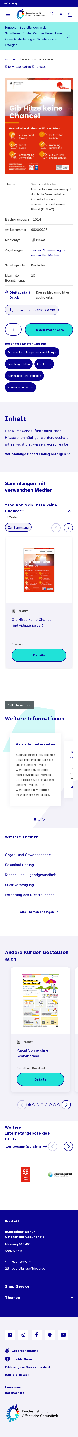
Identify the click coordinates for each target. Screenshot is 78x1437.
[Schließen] (68, 36)
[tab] (35, 819)
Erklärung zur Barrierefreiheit (27, 1366)
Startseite (11, 59)
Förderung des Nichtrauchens (29, 895)
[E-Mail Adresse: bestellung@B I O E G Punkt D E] (39, 1268)
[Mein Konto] (61, 14)
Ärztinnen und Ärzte (20, 387)
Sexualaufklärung (19, 865)
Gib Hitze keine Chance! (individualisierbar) (32, 622)
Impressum (13, 1387)
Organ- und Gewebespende (28, 855)
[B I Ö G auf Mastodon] (50, 1335)
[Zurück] (22, 1104)
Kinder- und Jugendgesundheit (31, 875)
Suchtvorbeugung (19, 885)
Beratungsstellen (19, 364)
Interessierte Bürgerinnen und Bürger (32, 352)
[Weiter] (68, 527)
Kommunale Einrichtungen (24, 375)
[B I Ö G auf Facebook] (37, 1335)
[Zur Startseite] (39, 1413)
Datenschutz (14, 1392)
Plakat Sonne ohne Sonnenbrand (32, 1053)
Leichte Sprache (20, 1359)
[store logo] (31, 14)
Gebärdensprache (21, 1350)
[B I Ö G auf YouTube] (63, 1335)
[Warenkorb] (70, 14)
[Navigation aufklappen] (8, 14)
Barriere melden (17, 1374)
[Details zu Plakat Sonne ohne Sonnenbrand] (40, 1079)
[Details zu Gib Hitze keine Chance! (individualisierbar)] (39, 655)
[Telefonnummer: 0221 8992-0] (39, 1261)
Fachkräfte (44, 364)
